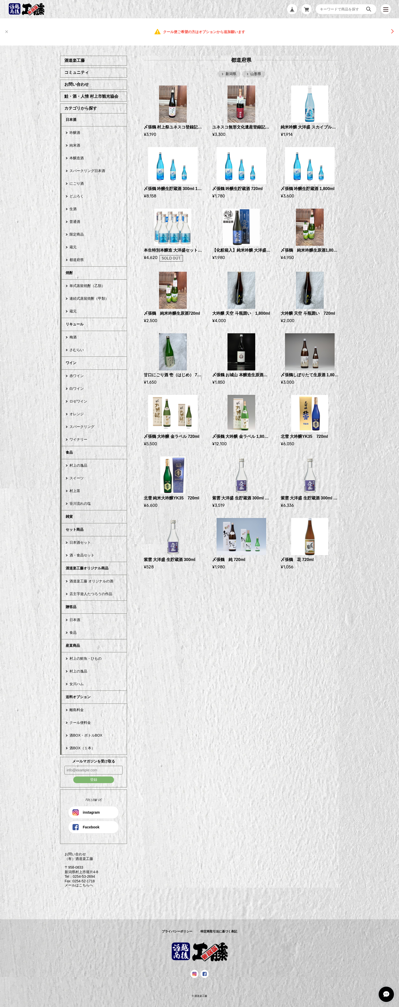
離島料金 (76, 710)
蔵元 (73, 247)
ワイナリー (78, 439)
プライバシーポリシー (177, 931)
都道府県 (76, 260)
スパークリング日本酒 (87, 171)
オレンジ (76, 414)
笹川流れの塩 (80, 503)
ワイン (71, 363)
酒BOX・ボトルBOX (85, 735)
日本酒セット (80, 542)
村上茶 (74, 491)
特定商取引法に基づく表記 (219, 931)
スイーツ (76, 478)
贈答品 (71, 607)
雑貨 (69, 516)
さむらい (76, 350)
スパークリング (81, 427)
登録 (93, 780)
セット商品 (74, 529)
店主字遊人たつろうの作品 (90, 594)
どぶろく (76, 196)
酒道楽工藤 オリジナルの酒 (91, 581)
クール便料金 (80, 723)
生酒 (73, 209)
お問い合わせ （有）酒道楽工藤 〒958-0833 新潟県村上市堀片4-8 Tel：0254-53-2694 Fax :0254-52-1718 (79, 867)
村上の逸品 (78, 465)
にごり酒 (76, 183)
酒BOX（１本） (82, 748)
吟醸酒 (74, 133)
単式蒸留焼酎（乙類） (87, 286)
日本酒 (71, 120)
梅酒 (73, 337)
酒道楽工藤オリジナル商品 (87, 568)
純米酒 (74, 145)
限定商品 (76, 234)
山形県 (255, 74)
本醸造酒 (76, 158)
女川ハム (76, 684)
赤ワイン (76, 376)
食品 (69, 452)
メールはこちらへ (76, 885)
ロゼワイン (78, 401)
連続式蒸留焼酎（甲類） (89, 298)
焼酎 (69, 273)
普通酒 (74, 222)
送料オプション (78, 697)
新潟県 (230, 74)
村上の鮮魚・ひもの (85, 658)
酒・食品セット (81, 555)
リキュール (74, 324)
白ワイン (76, 388)
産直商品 (73, 645)
